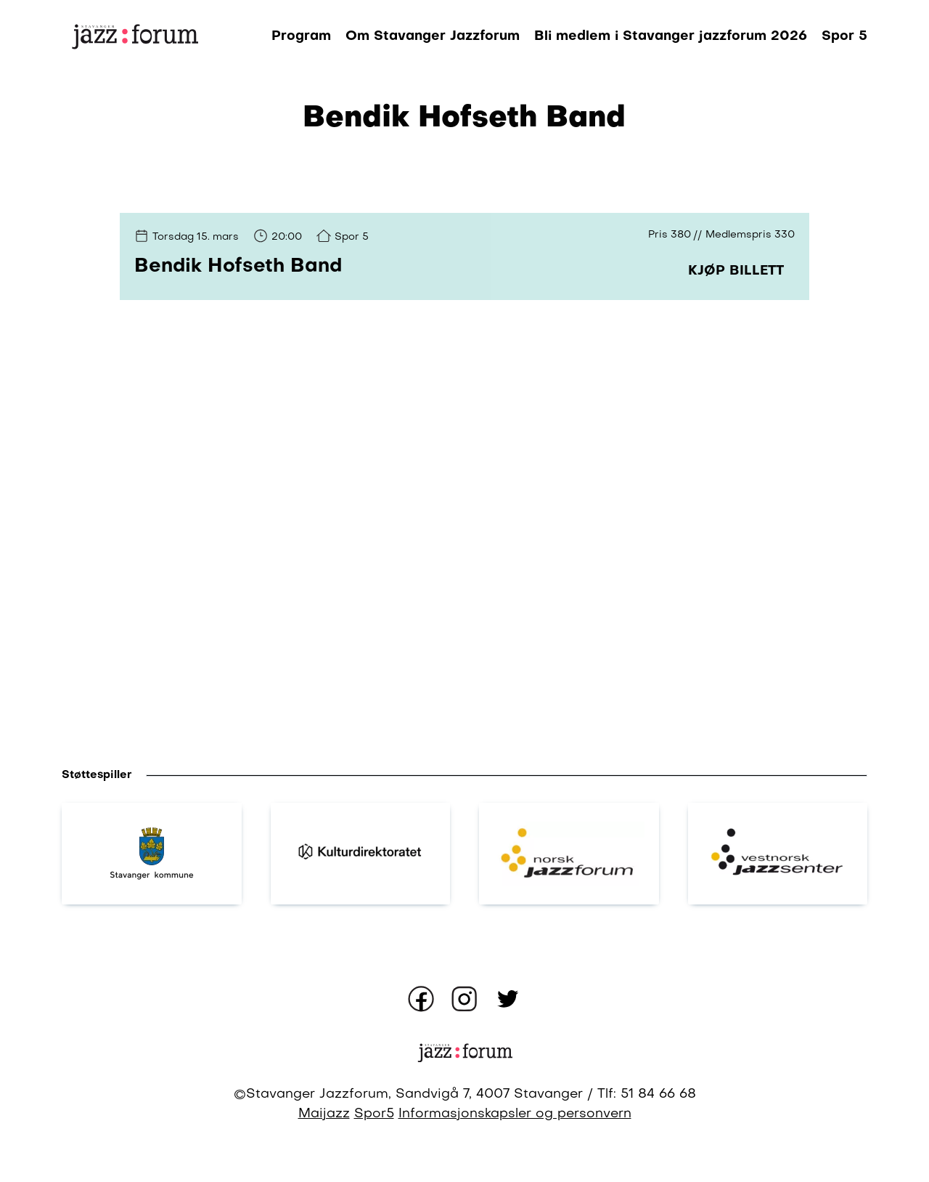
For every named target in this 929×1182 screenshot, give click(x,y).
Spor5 (374, 1114)
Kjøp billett (736, 271)
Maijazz (324, 1114)
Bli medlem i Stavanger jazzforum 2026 (670, 36)
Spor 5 (844, 36)
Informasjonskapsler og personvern (514, 1114)
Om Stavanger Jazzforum (432, 36)
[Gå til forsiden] (134, 36)
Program (301, 36)
